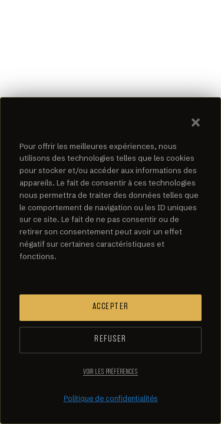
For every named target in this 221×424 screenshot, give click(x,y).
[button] (196, 122)
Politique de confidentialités (111, 398)
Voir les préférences (110, 372)
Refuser (110, 339)
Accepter (111, 307)
